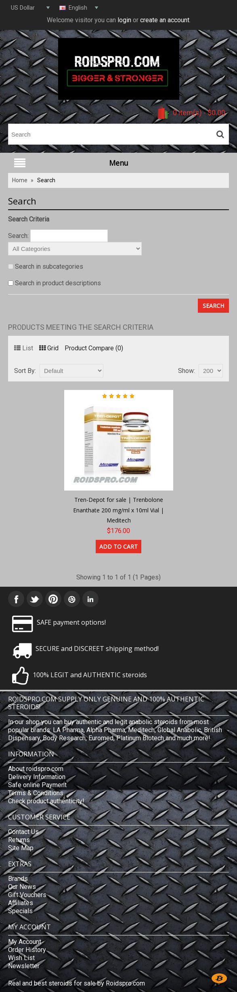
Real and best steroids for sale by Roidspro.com (76, 983)
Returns (19, 840)
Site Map (21, 848)
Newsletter (24, 966)
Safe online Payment (37, 785)
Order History (27, 950)
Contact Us (23, 832)
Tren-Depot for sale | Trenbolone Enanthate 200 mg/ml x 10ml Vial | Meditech (118, 510)
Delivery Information (36, 777)
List (23, 348)
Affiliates (20, 903)
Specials (20, 911)
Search (46, 180)
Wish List (21, 958)
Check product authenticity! (46, 801)
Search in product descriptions (58, 283)
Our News (22, 887)
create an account (164, 20)
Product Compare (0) (94, 348)
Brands (18, 878)
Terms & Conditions (35, 793)
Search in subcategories (49, 266)
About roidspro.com (35, 769)
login (124, 20)
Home (19, 180)
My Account (24, 942)
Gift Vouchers (27, 895)
